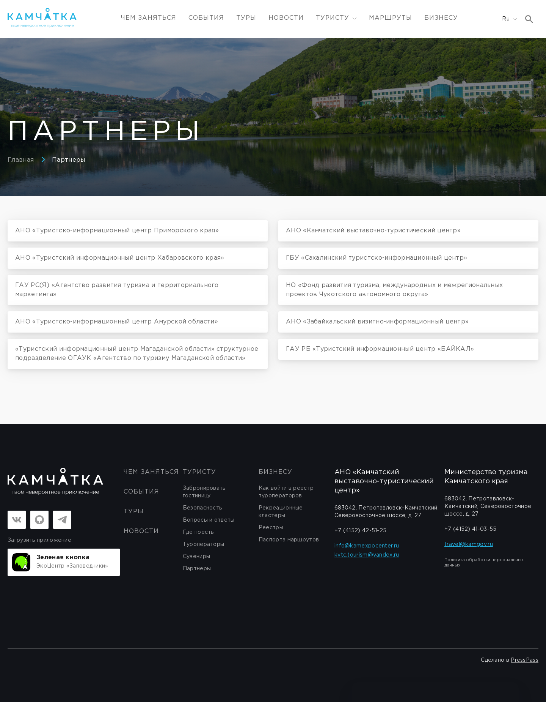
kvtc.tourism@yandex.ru (366, 555)
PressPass (524, 660)
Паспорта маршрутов (289, 540)
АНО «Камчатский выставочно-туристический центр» (384, 481)
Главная (21, 160)
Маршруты (390, 18)
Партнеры (68, 160)
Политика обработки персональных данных (484, 562)
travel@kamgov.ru (468, 544)
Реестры (271, 527)
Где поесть (198, 532)
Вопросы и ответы (209, 520)
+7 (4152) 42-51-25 (360, 530)
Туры (246, 18)
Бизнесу (441, 18)
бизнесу (275, 472)
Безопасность (202, 508)
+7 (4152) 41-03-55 (470, 529)
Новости (286, 18)
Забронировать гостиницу (204, 492)
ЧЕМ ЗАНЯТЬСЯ (148, 18)
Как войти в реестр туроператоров (286, 492)
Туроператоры (203, 544)
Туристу (199, 472)
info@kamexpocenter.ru (366, 546)
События (206, 18)
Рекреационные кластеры (281, 512)
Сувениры (196, 556)
